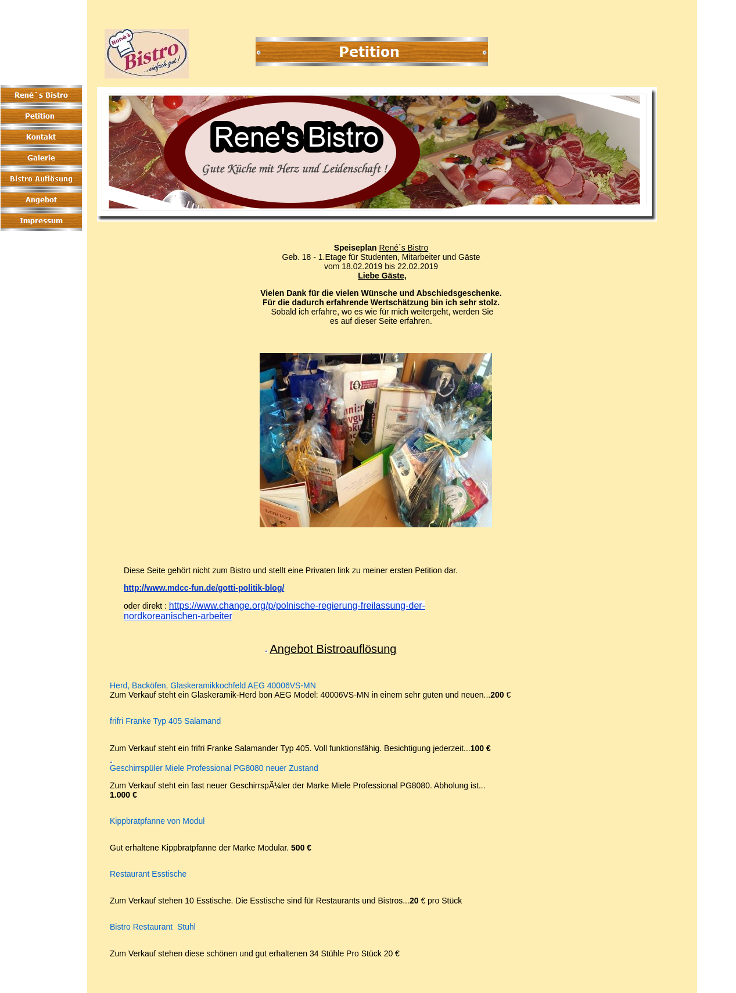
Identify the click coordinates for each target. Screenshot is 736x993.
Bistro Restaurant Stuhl (153, 927)
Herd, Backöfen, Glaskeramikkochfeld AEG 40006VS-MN (213, 685)
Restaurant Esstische (148, 874)
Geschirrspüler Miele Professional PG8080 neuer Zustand (214, 768)
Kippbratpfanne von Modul (157, 821)
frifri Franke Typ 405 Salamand (165, 721)
